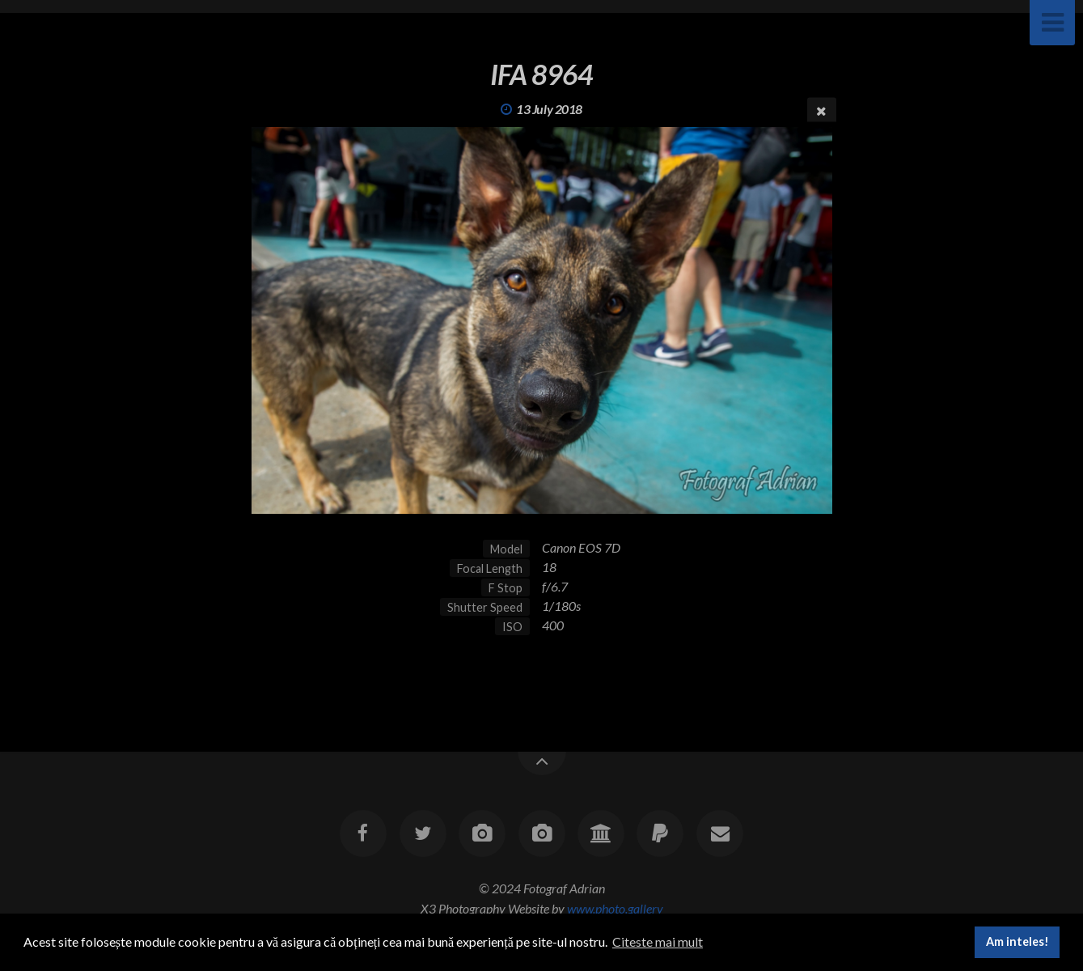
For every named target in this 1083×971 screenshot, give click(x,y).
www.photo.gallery (615, 908)
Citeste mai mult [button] (657, 941)
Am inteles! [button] (1017, 941)
